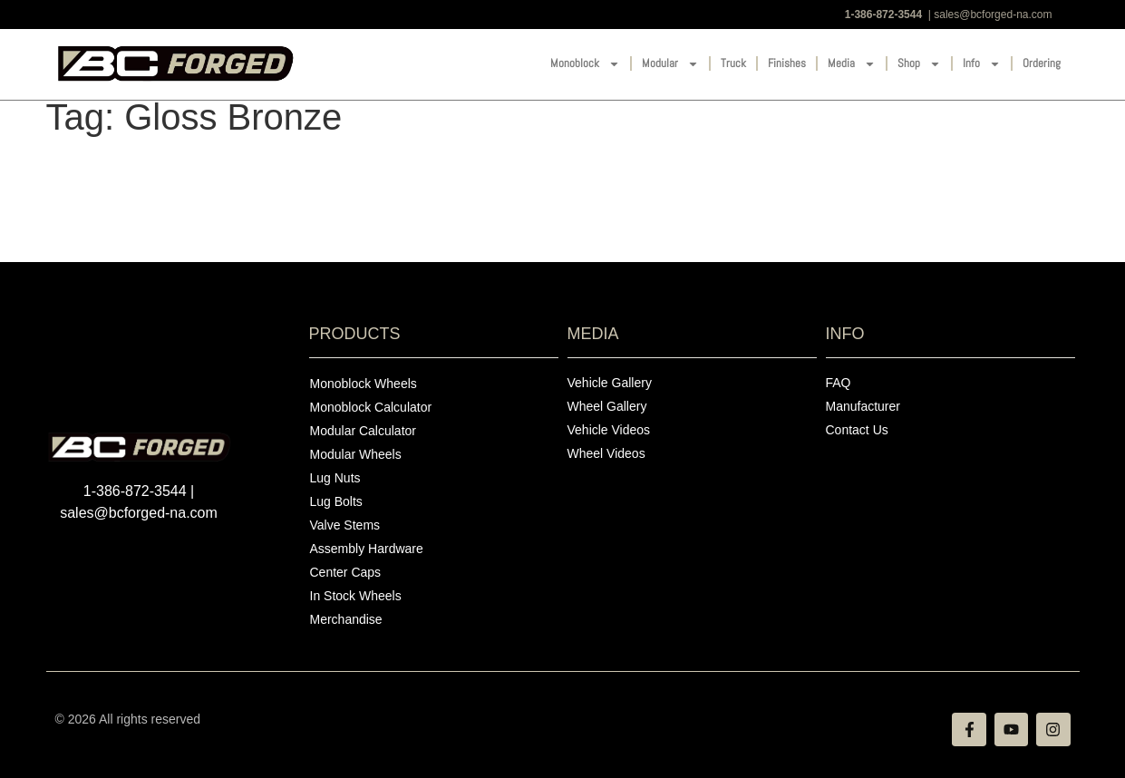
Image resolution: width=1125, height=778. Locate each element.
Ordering (1042, 63)
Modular (670, 64)
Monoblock (585, 64)
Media (852, 64)
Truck (733, 63)
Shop (919, 64)
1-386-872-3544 (883, 14)
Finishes (787, 63)
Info (982, 64)
